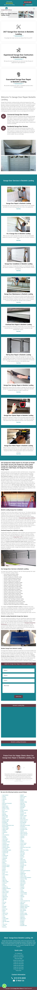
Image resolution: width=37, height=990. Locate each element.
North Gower (22, 824)
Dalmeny (4, 859)
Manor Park (22, 798)
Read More (18, 208)
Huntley (3, 903)
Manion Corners (23, 796)
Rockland (22, 866)
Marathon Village (23, 802)
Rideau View (22, 859)
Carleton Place (5, 829)
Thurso (21, 890)
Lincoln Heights (5, 918)
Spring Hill (22, 884)
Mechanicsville (23, 813)
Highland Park (5, 896)
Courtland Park (5, 855)
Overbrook (22, 836)
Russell (21, 869)
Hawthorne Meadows (6, 888)
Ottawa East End (23, 832)
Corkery (3, 854)
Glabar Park (4, 880)
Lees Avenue (4, 914)
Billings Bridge (5, 815)
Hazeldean (4, 890)
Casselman (4, 837)
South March (22, 881)
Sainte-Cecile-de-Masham (25, 870)
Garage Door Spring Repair (18, 956)
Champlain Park (5, 846)
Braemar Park (5, 817)
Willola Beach (23, 918)
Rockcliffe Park (23, 865)
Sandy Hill (22, 872)
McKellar (22, 811)
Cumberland (4, 858)
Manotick (22, 799)
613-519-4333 (27, 2)
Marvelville (22, 807)
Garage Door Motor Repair (18, 965)
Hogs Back (4, 899)
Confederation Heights (6, 850)
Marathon (22, 800)
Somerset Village (23, 879)
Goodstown (4, 883)
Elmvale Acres (5, 872)
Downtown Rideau (5, 866)
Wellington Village (23, 907)
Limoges (4, 917)
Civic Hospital (5, 848)
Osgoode (22, 830)
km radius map (18, 722)
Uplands (22, 895)
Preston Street (23, 844)
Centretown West (5, 844)
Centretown (4, 843)
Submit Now (18, 696)
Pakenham (22, 837)
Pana (21, 839)
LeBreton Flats (5, 913)
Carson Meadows (5, 835)
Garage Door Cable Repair (18, 968)
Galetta (3, 877)
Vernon (21, 899)
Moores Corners (23, 821)
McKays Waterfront (24, 810)
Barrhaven (4, 804)
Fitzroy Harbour (5, 874)
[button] (14, 768)
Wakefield (22, 903)
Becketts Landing (5, 808)
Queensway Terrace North (25, 847)
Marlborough (22, 804)
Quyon (21, 848)
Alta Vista (4, 798)
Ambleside (4, 799)
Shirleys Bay (22, 874)
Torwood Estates (23, 892)
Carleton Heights (5, 828)
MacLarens (4, 927)
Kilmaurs (4, 910)
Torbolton (22, 891)
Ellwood (3, 870)
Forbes (3, 876)
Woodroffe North (23, 925)
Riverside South (23, 862)
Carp (3, 833)
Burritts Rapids (5, 824)
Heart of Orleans (5, 891)
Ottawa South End (23, 833)
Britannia (4, 818)
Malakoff (22, 795)
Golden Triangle (5, 881)
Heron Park (4, 895)
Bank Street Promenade (7, 803)
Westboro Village (23, 913)
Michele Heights (23, 815)
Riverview (22, 863)
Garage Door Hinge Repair (18, 963)
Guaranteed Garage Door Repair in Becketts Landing (18, 80)
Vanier (21, 898)
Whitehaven (22, 917)
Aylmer (3, 802)
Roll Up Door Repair (18, 958)
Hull (3, 900)
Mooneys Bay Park (24, 819)
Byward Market (5, 826)
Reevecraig (22, 852)
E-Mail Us (20, 980)
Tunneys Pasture (23, 894)
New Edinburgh (23, 822)
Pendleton (22, 841)
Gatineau (4, 879)
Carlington (4, 830)
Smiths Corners (23, 876)
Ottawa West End (23, 835)
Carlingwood (4, 832)
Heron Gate (4, 894)
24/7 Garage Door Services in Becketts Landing (18, 33)
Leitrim (3, 916)
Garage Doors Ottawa (18, 988)
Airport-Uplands (5, 795)
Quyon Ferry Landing (24, 850)
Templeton (22, 887)
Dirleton (3, 862)
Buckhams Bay (5, 821)
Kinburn (3, 911)
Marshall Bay (22, 806)
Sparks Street (23, 883)
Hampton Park (5, 887)
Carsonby (4, 836)
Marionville (22, 803)
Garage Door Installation (18, 955)
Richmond (22, 857)
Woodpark (22, 922)
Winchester (22, 920)
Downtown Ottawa (6, 865)
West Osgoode (23, 910)
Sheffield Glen (23, 873)
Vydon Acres (22, 902)
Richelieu (22, 855)
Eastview (4, 869)
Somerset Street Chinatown (25, 877)
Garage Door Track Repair (18, 962)
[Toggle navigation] (34, 8)
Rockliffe (22, 868)
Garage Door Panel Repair (18, 967)
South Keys (22, 880)
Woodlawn (22, 921)
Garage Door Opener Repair (18, 960)
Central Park (4, 840)
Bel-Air (3, 810)
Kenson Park (4, 909)
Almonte (4, 796)
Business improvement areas (8, 825)
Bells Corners (5, 811)
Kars (3, 905)
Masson (21, 808)
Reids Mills (22, 854)
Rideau (21, 858)
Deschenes (4, 861)
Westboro (22, 911)
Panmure (22, 840)
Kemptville (4, 906)
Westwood (22, 916)
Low (3, 922)
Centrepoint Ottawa (6, 841)
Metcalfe (22, 814)
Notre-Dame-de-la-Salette (25, 825)
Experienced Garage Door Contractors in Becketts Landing (18, 56)
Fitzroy (3, 873)
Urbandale (22, 896)
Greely (3, 884)
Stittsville (22, 885)
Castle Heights (5, 839)
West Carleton (23, 909)
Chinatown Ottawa (6, 847)
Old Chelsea (22, 826)
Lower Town (4, 924)
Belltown (4, 813)
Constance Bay (5, 851)
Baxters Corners (5, 807)
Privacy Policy (18, 970)
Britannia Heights (5, 819)
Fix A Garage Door (18, 953)
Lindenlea (4, 920)
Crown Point (4, 857)
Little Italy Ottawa (5, 921)
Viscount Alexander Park (25, 900)
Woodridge (22, 924)
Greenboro (4, 885)
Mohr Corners (23, 818)
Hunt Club (4, 902)
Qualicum (22, 846)
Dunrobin (4, 868)
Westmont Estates (24, 914)
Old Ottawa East (23, 828)
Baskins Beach (5, 806)
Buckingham (4, 822)
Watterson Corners (24, 905)
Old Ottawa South (23, 829)
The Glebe (22, 888)
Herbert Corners (5, 892)
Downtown (4, 863)
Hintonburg (4, 898)
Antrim (3, 800)
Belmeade (4, 814)
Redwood (22, 851)
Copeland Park (5, 852)
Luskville (4, 925)
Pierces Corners (23, 843)
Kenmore (4, 907)
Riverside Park (23, 861)
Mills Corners (22, 817)
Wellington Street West (24, 906)
